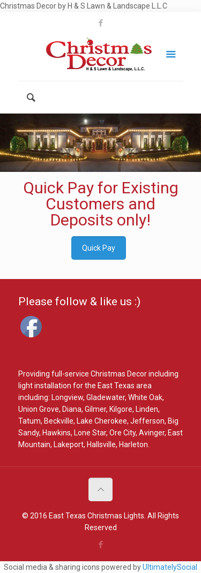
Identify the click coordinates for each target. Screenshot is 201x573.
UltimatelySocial (170, 567)
